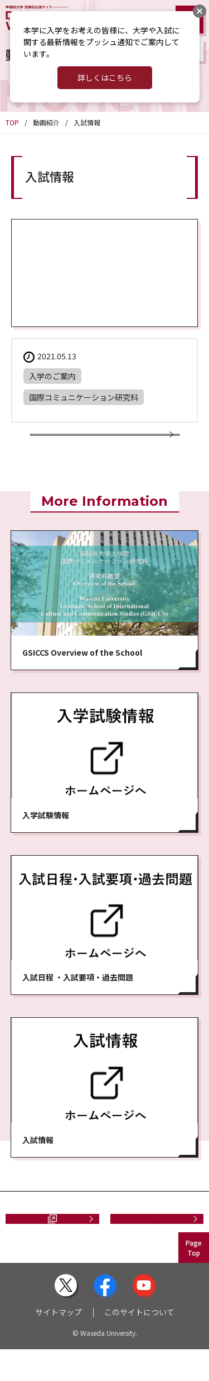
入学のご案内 (52, 376)
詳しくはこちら (104, 77)
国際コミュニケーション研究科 (83, 397)
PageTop (194, 1279)
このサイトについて (139, 1343)
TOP (12, 122)
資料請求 (42, 1244)
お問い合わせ (152, 1244)
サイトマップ (58, 1343)
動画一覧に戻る (100, 444)
